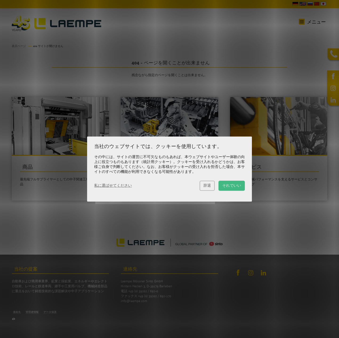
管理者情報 (32, 312)
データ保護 (50, 312)
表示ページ (19, 46)
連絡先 (17, 312)
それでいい (231, 185)
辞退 (207, 185)
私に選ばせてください (113, 185)
